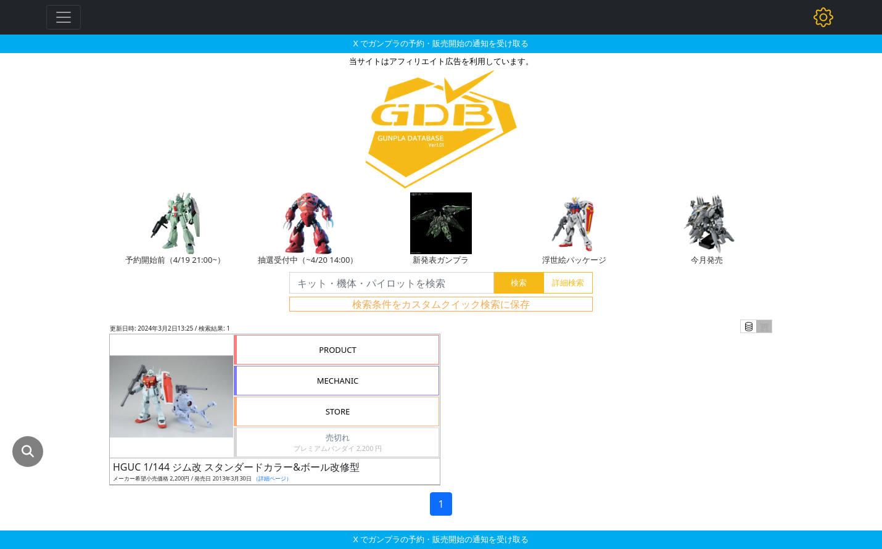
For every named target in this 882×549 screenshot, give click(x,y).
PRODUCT (338, 349)
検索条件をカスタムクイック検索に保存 (441, 304)
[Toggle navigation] (63, 17)
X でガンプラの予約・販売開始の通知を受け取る (441, 43)
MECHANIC (338, 380)
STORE (338, 411)
